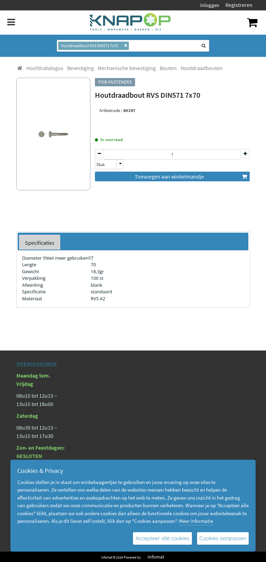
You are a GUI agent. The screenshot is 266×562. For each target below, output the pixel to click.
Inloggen (209, 5)
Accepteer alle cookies (162, 538)
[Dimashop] (130, 22)
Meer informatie (196, 521)
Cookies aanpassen (223, 538)
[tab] (39, 242)
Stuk (100, 164)
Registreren (238, 4)
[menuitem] (44, 68)
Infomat (156, 557)
